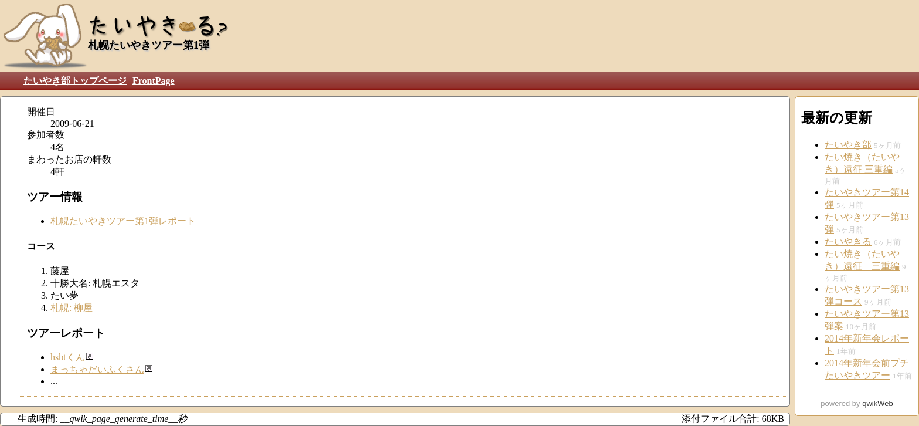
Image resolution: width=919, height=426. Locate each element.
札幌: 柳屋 (71, 308)
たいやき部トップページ (75, 81)
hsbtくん (67, 357)
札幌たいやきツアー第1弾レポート (123, 221)
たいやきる (848, 241)
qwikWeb (877, 403)
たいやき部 (848, 145)
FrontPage (153, 81)
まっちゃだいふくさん (97, 369)
